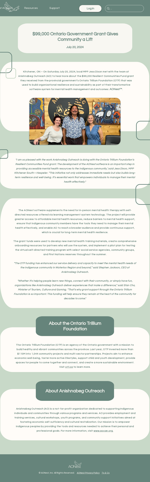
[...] (124, 8)
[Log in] (90, 8)
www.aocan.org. (103, 431)
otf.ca (69, 367)
